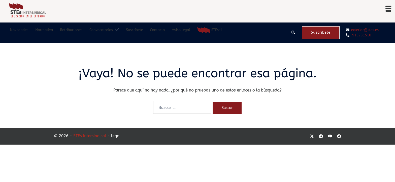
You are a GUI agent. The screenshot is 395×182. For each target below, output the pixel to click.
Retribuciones (71, 30)
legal (116, 135)
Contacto (157, 30)
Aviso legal (181, 30)
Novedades (19, 30)
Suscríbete (134, 30)
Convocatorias (101, 30)
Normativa (44, 30)
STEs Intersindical (89, 135)
